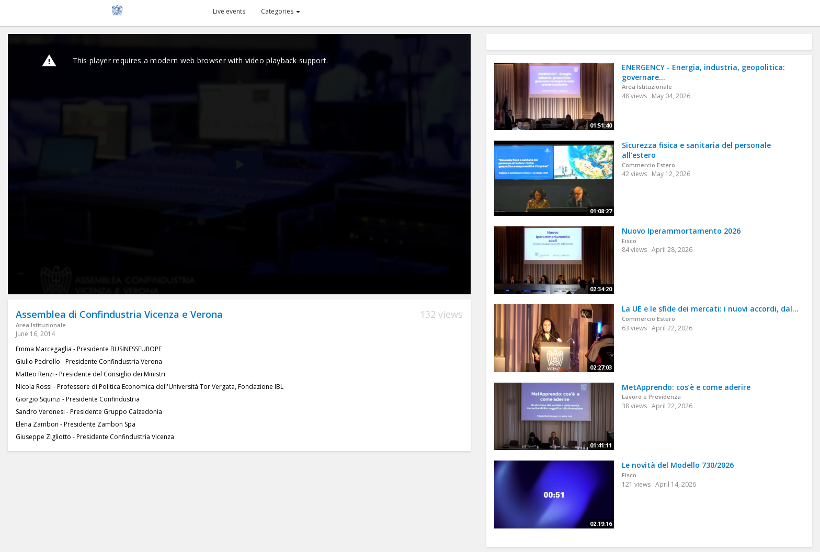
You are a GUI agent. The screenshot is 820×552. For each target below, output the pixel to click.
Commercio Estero (648, 165)
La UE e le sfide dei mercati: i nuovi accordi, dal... (710, 309)
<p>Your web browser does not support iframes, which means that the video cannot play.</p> (239, 164)
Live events (229, 11)
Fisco (629, 241)
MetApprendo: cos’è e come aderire (686, 387)
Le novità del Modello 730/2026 (678, 465)
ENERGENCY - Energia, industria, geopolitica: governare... (703, 72)
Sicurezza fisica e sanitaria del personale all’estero (696, 150)
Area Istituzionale (41, 325)
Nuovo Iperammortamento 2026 (681, 231)
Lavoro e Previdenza (651, 396)
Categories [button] (280, 11)
